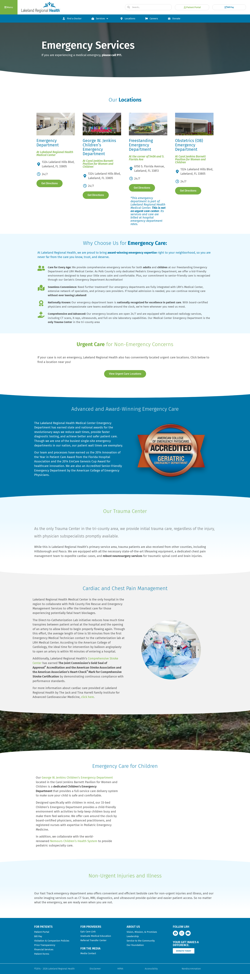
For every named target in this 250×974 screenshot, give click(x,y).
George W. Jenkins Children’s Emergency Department (77, 777)
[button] (9, 7)
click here (87, 697)
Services (100, 18)
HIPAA (120, 968)
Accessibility (151, 968)
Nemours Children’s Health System (73, 841)
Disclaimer (95, 968)
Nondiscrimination (191, 968)
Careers (151, 18)
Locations (127, 18)
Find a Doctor (72, 18)
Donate (174, 18)
